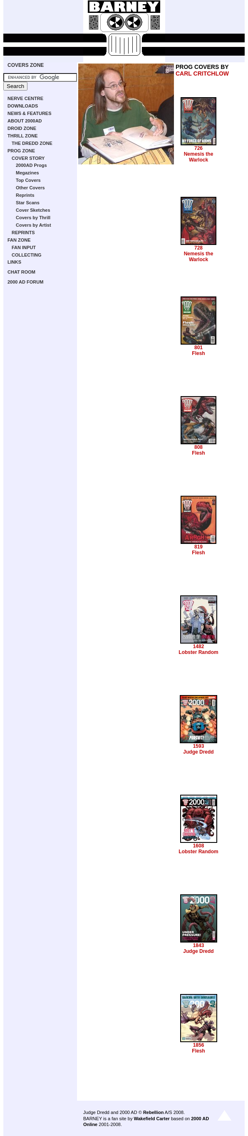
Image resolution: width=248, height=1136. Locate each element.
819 (198, 547)
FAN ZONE (19, 239)
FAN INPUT (24, 247)
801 (198, 347)
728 (198, 248)
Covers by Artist (33, 225)
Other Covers (30, 187)
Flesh (198, 353)
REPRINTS (23, 232)
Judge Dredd (198, 752)
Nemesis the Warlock (198, 157)
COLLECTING (27, 254)
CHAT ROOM (21, 271)
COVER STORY (28, 158)
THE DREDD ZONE (32, 143)
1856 (198, 1045)
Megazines (27, 172)
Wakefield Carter (151, 1118)
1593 (198, 746)
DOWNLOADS (22, 105)
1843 (198, 945)
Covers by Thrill (33, 217)
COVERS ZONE (25, 65)
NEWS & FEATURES (29, 113)
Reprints (25, 195)
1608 (198, 846)
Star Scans (28, 202)
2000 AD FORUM (25, 281)
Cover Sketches (33, 210)
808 (198, 447)
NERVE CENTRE (25, 98)
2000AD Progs (31, 165)
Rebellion (153, 1112)
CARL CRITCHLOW (202, 73)
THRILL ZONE (22, 135)
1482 (198, 646)
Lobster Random (198, 652)
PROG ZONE (21, 150)
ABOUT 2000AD (24, 120)
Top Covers (28, 180)
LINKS (14, 262)
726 (198, 148)
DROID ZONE (21, 128)
